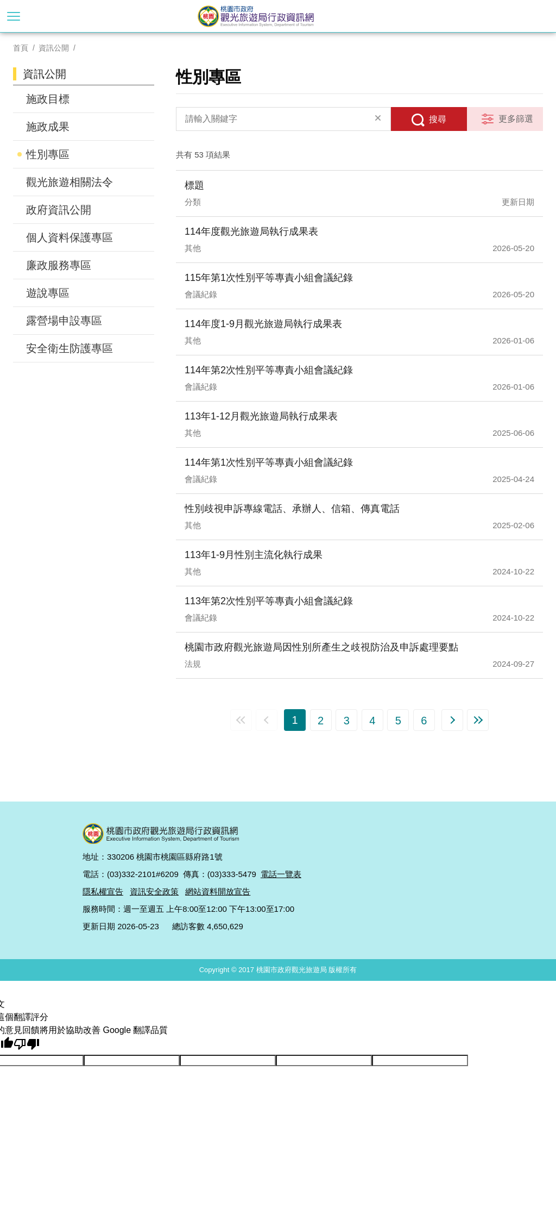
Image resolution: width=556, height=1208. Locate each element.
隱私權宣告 (103, 891)
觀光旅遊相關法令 (69, 182)
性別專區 (48, 154)
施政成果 (48, 127)
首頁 (20, 47)
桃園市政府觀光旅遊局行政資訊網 (278, 16)
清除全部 (378, 119)
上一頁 (266, 720)
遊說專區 (48, 293)
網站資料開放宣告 (217, 891)
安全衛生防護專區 (69, 348)
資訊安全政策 (154, 891)
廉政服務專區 (58, 265)
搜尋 (437, 119)
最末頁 (478, 720)
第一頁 (241, 720)
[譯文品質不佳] (27, 1044)
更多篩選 (515, 118)
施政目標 (48, 99)
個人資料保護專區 (69, 237)
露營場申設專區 (64, 321)
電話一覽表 (281, 874)
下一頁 (452, 720)
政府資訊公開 (58, 210)
